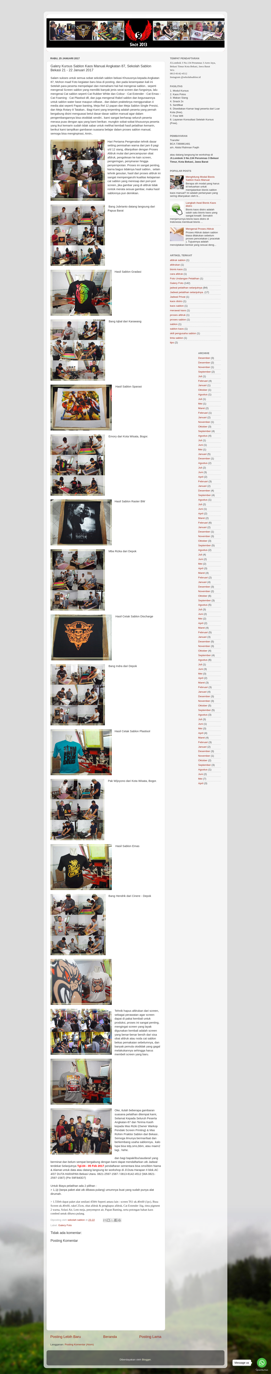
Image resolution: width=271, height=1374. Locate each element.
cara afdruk (176, 273)
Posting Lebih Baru (65, 1337)
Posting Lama (150, 1337)
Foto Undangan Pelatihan (184, 278)
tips (172, 342)
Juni (200, 444)
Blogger (146, 1359)
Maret (201, 408)
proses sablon (178, 319)
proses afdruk (178, 315)
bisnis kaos (176, 269)
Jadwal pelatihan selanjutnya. (187, 292)
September (204, 371)
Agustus (203, 394)
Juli (200, 376)
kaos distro (176, 301)
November (204, 367)
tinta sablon (176, 337)
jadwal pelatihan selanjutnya (186, 287)
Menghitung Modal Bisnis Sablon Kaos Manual (200, 178)
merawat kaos (178, 310)
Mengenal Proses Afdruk (200, 228)
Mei (200, 403)
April (200, 476)
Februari (203, 380)
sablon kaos (177, 328)
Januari (202, 385)
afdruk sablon (177, 260)
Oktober (202, 389)
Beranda (110, 1337)
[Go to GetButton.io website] (262, 1370)
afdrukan (175, 264)
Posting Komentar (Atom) (79, 1344)
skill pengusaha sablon (183, 333)
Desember (204, 358)
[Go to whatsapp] (262, 1363)
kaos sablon (177, 305)
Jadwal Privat (177, 296)
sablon (174, 324)
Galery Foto (65, 1225)
